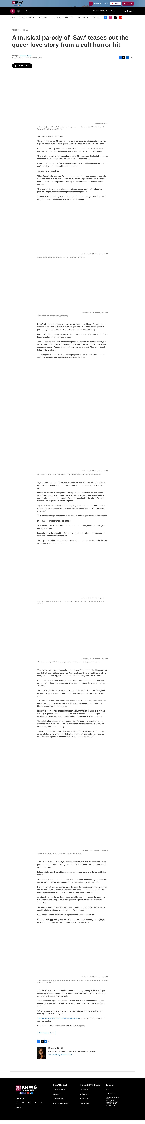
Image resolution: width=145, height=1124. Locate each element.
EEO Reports (110, 1104)
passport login (101, 5)
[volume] (18, 14)
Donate (130, 5)
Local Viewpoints (85, 1106)
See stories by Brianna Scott (60, 1058)
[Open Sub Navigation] (16, 21)
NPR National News (20, 33)
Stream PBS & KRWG (60, 1088)
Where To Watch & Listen (61, 1106)
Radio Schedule (58, 1102)
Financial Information (112, 1105)
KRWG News (84, 1093)
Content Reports (111, 1107)
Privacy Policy (110, 1109)
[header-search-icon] (91, 5)
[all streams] (128, 15)
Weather (109, 1093)
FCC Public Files (111, 1102)
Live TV (116, 5)
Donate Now (110, 1088)
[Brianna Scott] (41, 1056)
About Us (69, 21)
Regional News (84, 1097)
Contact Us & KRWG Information (90, 1088)
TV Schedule (57, 1097)
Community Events (59, 1093)
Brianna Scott (25, 59)
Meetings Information (112, 1101)
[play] (12, 15)
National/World (84, 1102)
